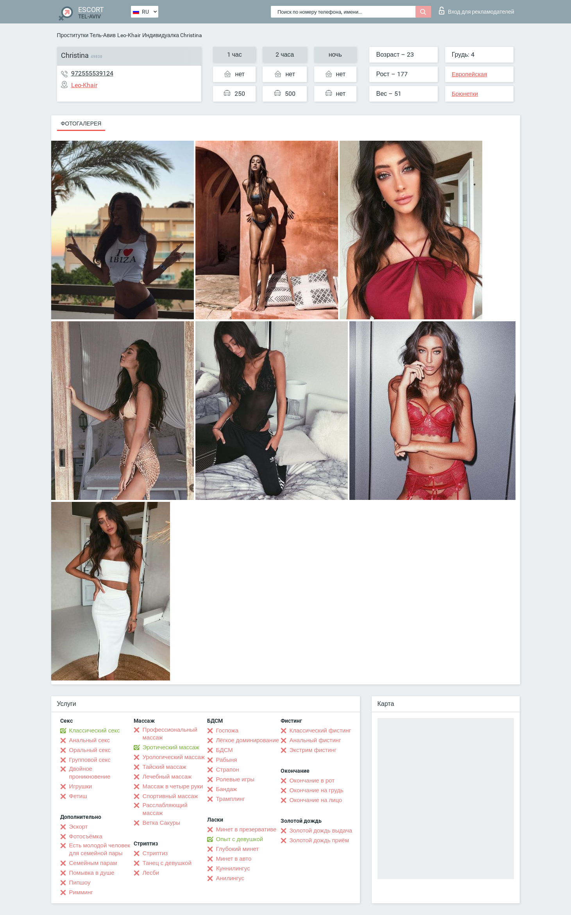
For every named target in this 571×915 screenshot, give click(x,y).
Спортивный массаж (170, 796)
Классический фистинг (320, 730)
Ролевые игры (235, 779)
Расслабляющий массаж (165, 809)
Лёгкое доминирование (247, 740)
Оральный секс (90, 750)
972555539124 (92, 73)
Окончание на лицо (316, 800)
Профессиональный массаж (170, 733)
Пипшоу (80, 882)
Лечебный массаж (167, 776)
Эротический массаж (171, 747)
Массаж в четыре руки (173, 786)
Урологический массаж (174, 757)
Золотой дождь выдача (321, 830)
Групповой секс (90, 759)
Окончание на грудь (317, 790)
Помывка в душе (92, 872)
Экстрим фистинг (313, 750)
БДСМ (224, 750)
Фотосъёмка (85, 836)
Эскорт (78, 826)
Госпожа (227, 730)
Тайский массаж (164, 766)
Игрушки (80, 786)
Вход (476, 10)
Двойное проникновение (90, 772)
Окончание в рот (312, 780)
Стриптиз (155, 853)
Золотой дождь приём (319, 840)
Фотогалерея (81, 123)
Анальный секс (89, 740)
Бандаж (226, 789)
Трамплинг (230, 798)
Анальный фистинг (315, 740)
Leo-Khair (129, 35)
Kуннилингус (233, 868)
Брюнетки (465, 93)
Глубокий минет (237, 848)
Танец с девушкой (167, 863)
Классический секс (94, 730)
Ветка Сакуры (161, 822)
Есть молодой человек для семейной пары (99, 849)
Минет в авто (234, 858)
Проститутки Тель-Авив (86, 35)
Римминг (81, 892)
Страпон (227, 769)
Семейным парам (93, 863)
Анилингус (230, 878)
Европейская (469, 74)
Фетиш (78, 796)
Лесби (151, 872)
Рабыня (226, 759)
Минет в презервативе (246, 829)
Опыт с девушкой (239, 839)
